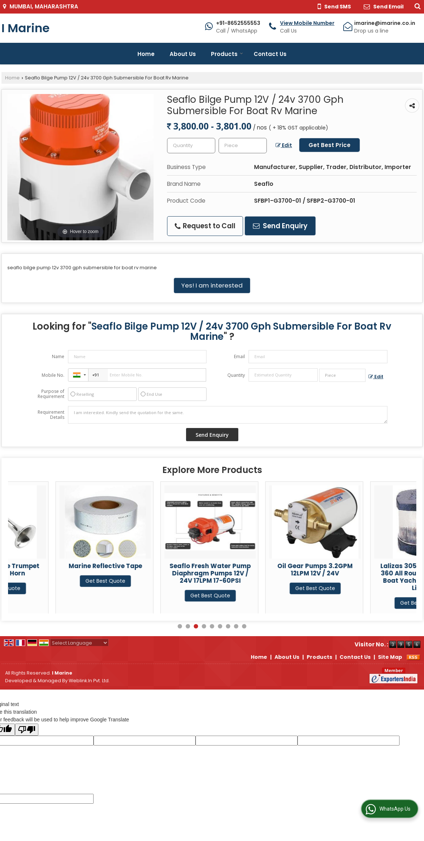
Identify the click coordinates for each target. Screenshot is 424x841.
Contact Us (270, 54)
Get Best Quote (57, 588)
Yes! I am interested (212, 285)
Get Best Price (329, 145)
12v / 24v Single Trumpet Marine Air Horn (58, 570)
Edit (284, 145)
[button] (307, 23)
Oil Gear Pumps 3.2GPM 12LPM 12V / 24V (372, 570)
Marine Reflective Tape (162, 566)
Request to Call (205, 225)
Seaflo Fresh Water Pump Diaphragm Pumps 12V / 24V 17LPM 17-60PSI (267, 573)
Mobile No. (53, 375)
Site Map (390, 657)
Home (146, 54)
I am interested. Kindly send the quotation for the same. (227, 415)
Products (227, 54)
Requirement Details (51, 415)
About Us (183, 54)
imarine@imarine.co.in (384, 23)
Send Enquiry (280, 225)
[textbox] (243, 145)
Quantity (236, 375)
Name (58, 356)
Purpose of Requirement (51, 394)
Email (239, 356)
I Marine (25, 28)
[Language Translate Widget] (79, 643)
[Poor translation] (26, 730)
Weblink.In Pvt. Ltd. (89, 680)
